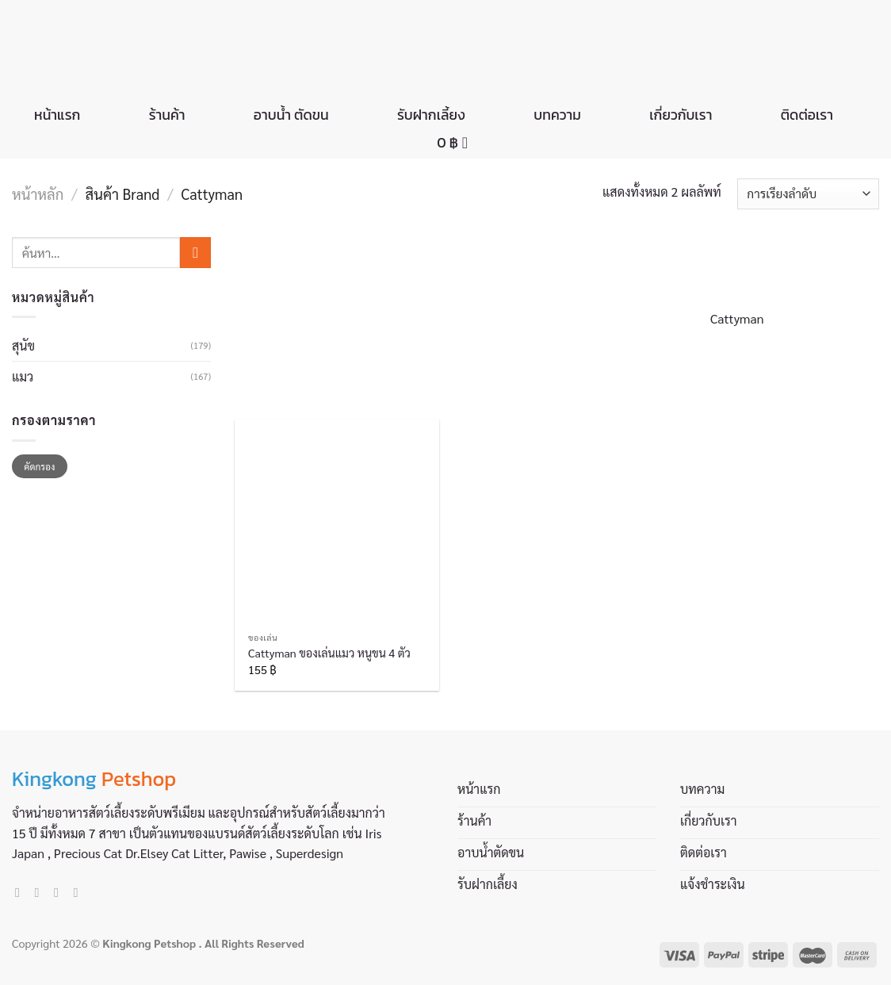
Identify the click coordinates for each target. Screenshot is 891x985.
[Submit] (195, 252)
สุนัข (23, 345)
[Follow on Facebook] (21, 892)
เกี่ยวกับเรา (680, 115)
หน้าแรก (57, 115)
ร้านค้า (167, 115)
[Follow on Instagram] (41, 892)
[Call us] (79, 892)
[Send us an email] (60, 892)
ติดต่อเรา (807, 115)
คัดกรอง (39, 466)
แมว (22, 376)
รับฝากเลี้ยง (431, 115)
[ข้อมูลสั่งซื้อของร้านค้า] (808, 193)
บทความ (557, 115)
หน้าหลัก (37, 193)
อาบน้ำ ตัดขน (291, 115)
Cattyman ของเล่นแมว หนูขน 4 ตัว (329, 653)
